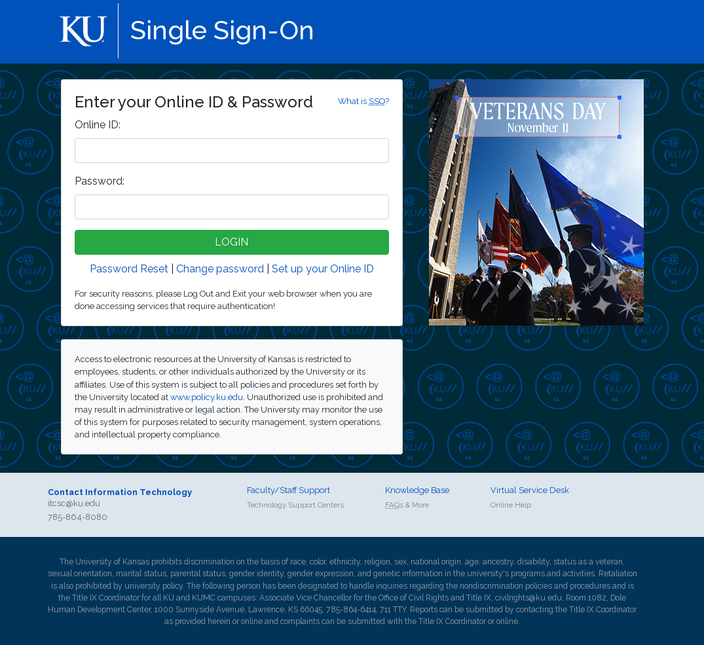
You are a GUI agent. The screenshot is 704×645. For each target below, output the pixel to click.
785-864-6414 (351, 609)
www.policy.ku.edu (206, 397)
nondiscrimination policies (506, 586)
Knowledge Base (417, 490)
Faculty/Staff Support (288, 490)
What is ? (363, 101)
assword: (99, 181)
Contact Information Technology (120, 492)
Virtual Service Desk (530, 490)
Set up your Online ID (323, 269)
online (252, 621)
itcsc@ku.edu (74, 503)
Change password (220, 269)
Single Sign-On (222, 29)
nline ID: (97, 125)
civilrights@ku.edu (528, 597)
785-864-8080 (77, 517)
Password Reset (129, 269)
